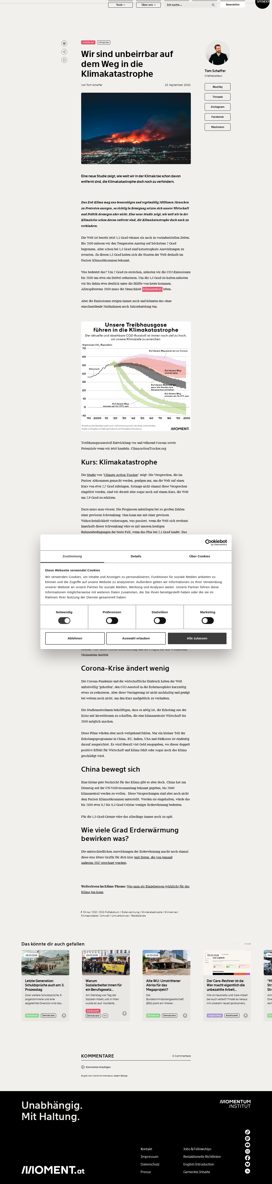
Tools (101, 17)
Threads (217, 97)
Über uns (130, 17)
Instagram (217, 107)
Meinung (157, 10)
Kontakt (146, 1149)
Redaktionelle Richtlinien (202, 1156)
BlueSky (218, 87)
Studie (91, 487)
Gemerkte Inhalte (196, 1172)
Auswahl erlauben (136, 638)
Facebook (217, 117)
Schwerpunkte (129, 10)
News (101, 10)
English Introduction (198, 1164)
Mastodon (217, 127)
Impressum (149, 1156)
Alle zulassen (197, 638)
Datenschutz (150, 1164)
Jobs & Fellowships (197, 1149)
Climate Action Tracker (121, 487)
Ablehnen (75, 638)
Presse (146, 1172)
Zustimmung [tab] (72, 556)
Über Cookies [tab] (199, 556)
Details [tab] (136, 556)
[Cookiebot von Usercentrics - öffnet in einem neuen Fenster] (208, 542)
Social (214, 10)
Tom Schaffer (215, 71)
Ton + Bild (185, 10)
